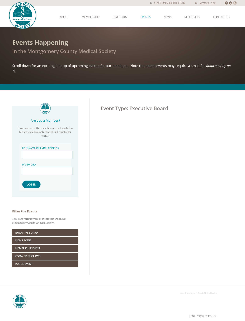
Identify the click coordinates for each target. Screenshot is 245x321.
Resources (192, 17)
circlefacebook (226, 3)
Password (29, 164)
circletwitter (235, 3)
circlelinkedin (230, 3)
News (168, 17)
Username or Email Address (40, 148)
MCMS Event (23, 240)
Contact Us (221, 17)
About (64, 17)
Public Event (24, 264)
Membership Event (27, 248)
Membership (91, 17)
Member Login (205, 3)
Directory (119, 17)
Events (145, 17)
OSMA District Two (28, 256)
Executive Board (26, 232)
